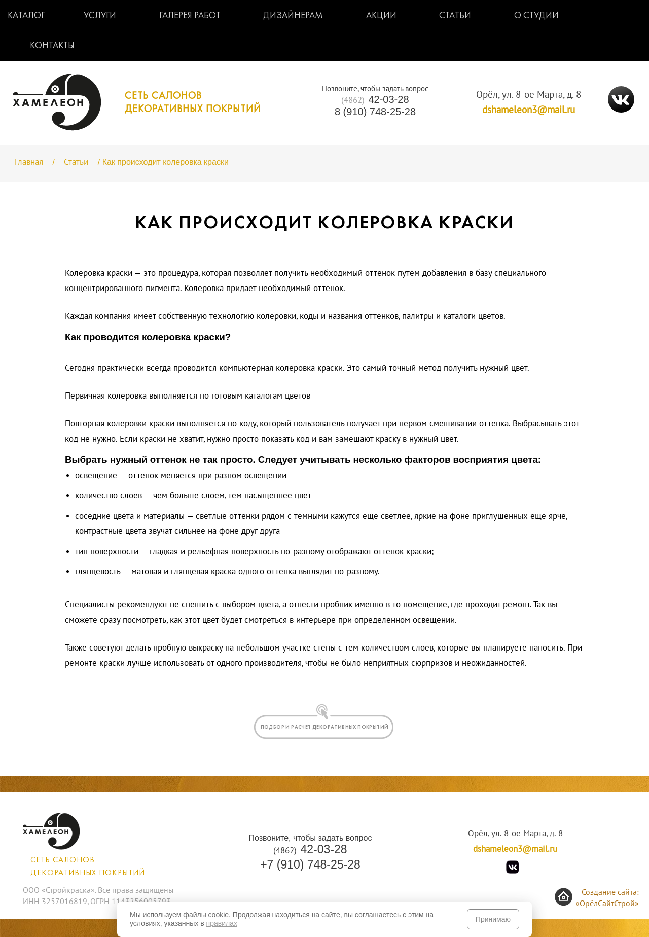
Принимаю (493, 919)
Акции (381, 16)
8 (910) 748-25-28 (375, 111)
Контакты (52, 46)
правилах (221, 923)
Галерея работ (190, 16)
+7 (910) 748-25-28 (310, 864)
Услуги (100, 16)
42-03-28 (375, 99)
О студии (536, 16)
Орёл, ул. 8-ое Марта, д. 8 (528, 94)
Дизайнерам (293, 16)
